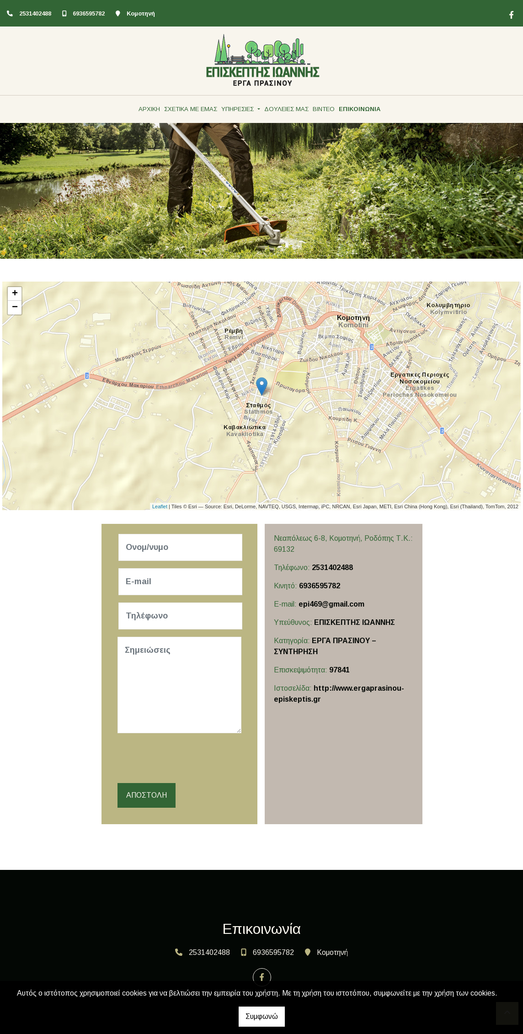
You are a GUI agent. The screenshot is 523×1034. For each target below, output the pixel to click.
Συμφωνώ (261, 1016)
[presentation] (188, 758)
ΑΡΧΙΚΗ (149, 109)
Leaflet (159, 506)
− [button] (15, 307)
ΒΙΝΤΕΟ (324, 109)
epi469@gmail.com (331, 604)
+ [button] (15, 294)
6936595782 (89, 13)
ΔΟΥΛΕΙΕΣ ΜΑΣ (286, 109)
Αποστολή (146, 795)
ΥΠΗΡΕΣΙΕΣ (238, 109)
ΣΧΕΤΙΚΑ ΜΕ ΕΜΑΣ (190, 109)
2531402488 (35, 13)
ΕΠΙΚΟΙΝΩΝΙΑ (359, 109)
